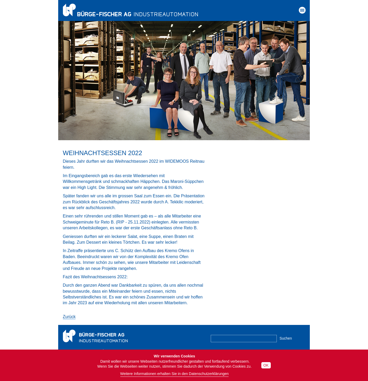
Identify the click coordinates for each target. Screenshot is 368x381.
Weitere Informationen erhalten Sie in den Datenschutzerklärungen (174, 374)
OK (266, 365)
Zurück (69, 316)
